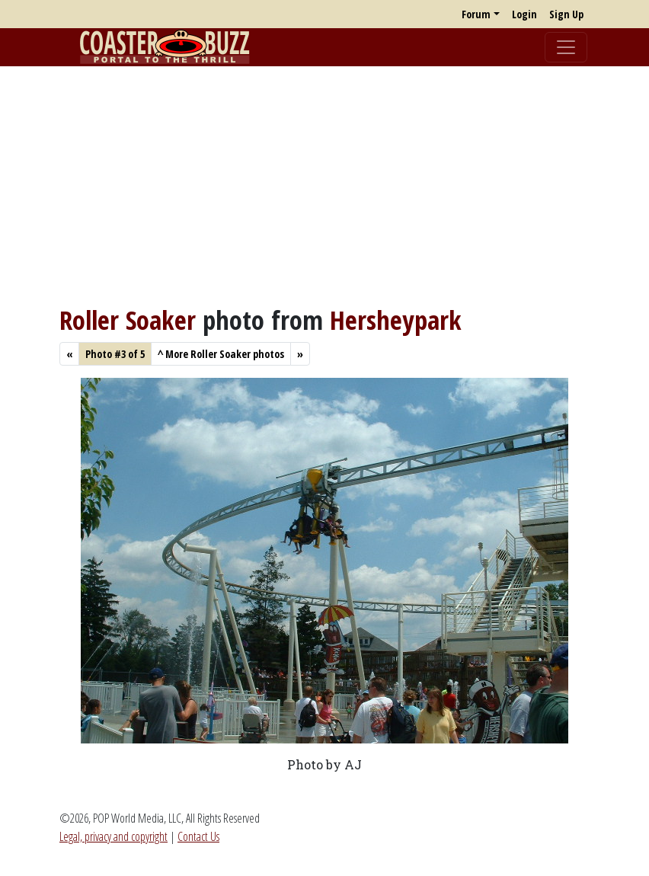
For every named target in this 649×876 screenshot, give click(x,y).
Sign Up (566, 14)
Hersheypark (396, 319)
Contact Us (198, 836)
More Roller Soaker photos (221, 354)
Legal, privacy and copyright (113, 836)
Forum (476, 14)
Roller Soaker (127, 319)
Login (524, 14)
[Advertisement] (324, 185)
